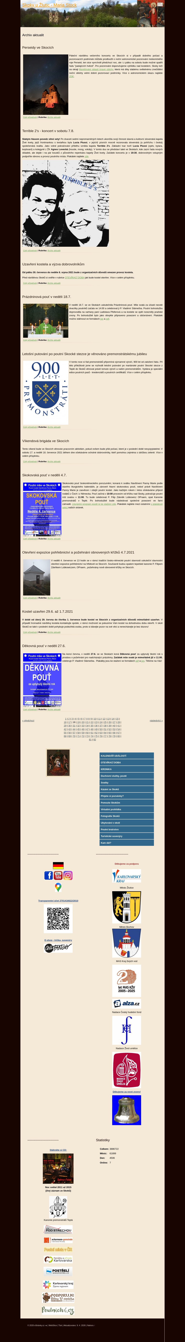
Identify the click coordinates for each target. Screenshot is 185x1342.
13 (108, 718)
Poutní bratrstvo (110, 829)
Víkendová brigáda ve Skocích (45, 441)
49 (96, 729)
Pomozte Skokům (110, 802)
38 (105, 725)
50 (101, 729)
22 (92, 722)
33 (83, 725)
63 (101, 732)
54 (118, 729)
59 (83, 732)
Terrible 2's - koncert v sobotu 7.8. (48, 131)
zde (87, 156)
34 (87, 725)
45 (78, 729)
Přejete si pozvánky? (112, 796)
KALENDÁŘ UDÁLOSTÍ (113, 755)
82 (94, 739)
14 (113, 718)
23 (96, 722)
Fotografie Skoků (110, 816)
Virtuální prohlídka (111, 809)
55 (65, 732)
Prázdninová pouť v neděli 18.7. (46, 297)
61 (92, 732)
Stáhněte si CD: (58, 1150)
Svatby (104, 782)
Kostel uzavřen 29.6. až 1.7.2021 (47, 611)
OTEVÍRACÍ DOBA (74, 277)
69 (69, 736)
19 (78, 722)
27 (114, 722)
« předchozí (28, 720)
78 (109, 736)
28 (118, 722)
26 (109, 722)
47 (87, 729)
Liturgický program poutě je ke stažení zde (94, 504)
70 (74, 736)
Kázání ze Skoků (110, 789)
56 (69, 732)
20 (83, 722)
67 (118, 732)
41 (118, 725)
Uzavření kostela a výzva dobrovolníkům (53, 264)
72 (83, 736)
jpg (101, 318)
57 (74, 732)
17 (69, 722)
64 (105, 732)
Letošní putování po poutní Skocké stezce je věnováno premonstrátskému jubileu (84, 354)
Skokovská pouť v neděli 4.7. (44, 475)
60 (87, 732)
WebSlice (53, 1325)
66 (114, 732)
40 (114, 725)
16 (65, 722)
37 (101, 725)
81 (90, 739)
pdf (107, 318)
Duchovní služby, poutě (114, 776)
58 (78, 732)
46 (83, 729)
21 (87, 722)
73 (87, 736)
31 (74, 725)
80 (118, 736)
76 (101, 736)
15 (117, 718)
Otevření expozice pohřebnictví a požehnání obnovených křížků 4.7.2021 (78, 552)
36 (96, 725)
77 (105, 736)
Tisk (60, 1325)
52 (109, 729)
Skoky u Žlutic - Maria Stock (49, 5)
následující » (156, 720)
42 (65, 729)
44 (74, 729)
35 (92, 725)
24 (101, 722)
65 (109, 732)
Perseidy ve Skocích (38, 47)
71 (78, 736)
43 (69, 729)
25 (105, 722)
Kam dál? (106, 842)
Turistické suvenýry (111, 836)
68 (65, 736)
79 (114, 736)
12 (104, 718)
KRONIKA (106, 769)
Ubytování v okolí (110, 822)
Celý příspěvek (30, 117)
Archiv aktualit (54, 117)
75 (96, 736)
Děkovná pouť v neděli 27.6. (44, 646)
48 (92, 729)
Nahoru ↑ (91, 1325)
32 (78, 725)
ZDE (71, 76)
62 (96, 732)
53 (114, 729)
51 (105, 729)
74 (92, 736)
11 (99, 718)
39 (109, 725)
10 (95, 718)
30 (69, 725)
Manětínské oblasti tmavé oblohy (96, 69)
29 (65, 725)
